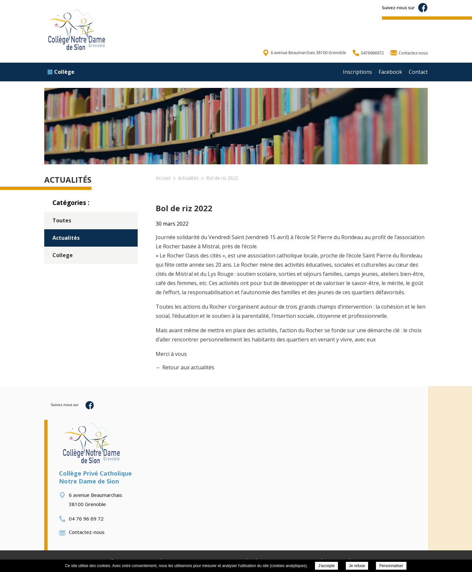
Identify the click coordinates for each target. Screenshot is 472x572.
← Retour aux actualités (185, 367)
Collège (61, 71)
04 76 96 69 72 (81, 518)
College (62, 255)
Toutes (61, 220)
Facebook (390, 71)
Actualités (66, 237)
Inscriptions (357, 71)
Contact (418, 71)
